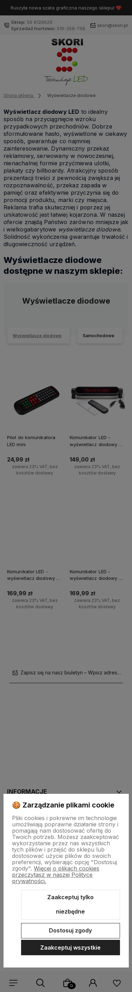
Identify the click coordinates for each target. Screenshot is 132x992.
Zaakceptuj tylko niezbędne (70, 904)
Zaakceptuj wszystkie (70, 947)
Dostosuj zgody (70, 930)
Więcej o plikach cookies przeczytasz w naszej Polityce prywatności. (55, 875)
